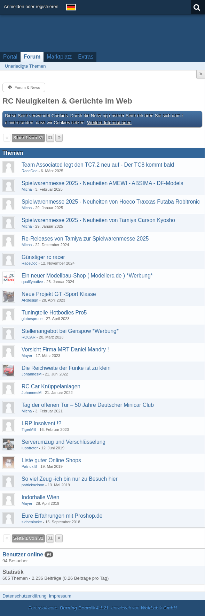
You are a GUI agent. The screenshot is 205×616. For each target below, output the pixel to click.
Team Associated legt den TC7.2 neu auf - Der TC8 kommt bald (98, 165)
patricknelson (33, 485)
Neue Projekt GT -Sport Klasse (59, 294)
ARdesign (30, 300)
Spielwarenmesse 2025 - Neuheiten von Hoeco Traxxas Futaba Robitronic (111, 202)
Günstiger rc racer (43, 257)
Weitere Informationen (109, 122)
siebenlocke (32, 522)
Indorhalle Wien (40, 497)
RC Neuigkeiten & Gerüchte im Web (67, 101)
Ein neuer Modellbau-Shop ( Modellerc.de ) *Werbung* (87, 276)
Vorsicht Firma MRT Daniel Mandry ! (65, 349)
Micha (27, 189)
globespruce (32, 319)
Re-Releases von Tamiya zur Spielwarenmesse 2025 (85, 239)
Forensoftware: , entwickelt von (102, 607)
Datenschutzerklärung (24, 596)
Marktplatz (59, 57)
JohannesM (31, 374)
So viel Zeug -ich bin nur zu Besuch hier (70, 479)
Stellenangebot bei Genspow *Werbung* (70, 331)
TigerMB (29, 429)
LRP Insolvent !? (41, 423)
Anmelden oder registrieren (31, 6)
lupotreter (30, 448)
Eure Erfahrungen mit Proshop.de (62, 516)
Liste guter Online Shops (51, 460)
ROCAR (29, 337)
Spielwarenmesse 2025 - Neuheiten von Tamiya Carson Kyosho (98, 220)
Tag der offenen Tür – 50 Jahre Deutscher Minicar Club (88, 405)
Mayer (27, 355)
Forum (32, 57)
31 (50, 137)
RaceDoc (29, 171)
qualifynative (32, 282)
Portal (10, 57)
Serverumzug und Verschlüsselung (63, 442)
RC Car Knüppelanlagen (51, 386)
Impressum (60, 596)
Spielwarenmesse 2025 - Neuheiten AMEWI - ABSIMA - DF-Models (102, 183)
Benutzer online (22, 554)
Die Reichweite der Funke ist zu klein (66, 368)
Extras (85, 57)
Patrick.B (29, 466)
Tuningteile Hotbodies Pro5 (54, 312)
